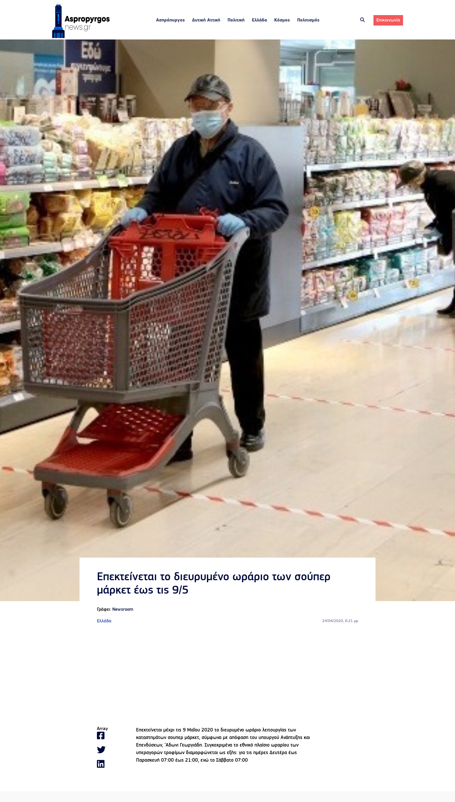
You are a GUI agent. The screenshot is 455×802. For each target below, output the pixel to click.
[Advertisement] (227, 675)
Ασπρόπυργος (170, 20)
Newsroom (122, 609)
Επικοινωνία (388, 20)
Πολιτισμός (308, 20)
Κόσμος (282, 20)
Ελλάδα (259, 20)
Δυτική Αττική (206, 20)
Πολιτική (236, 20)
